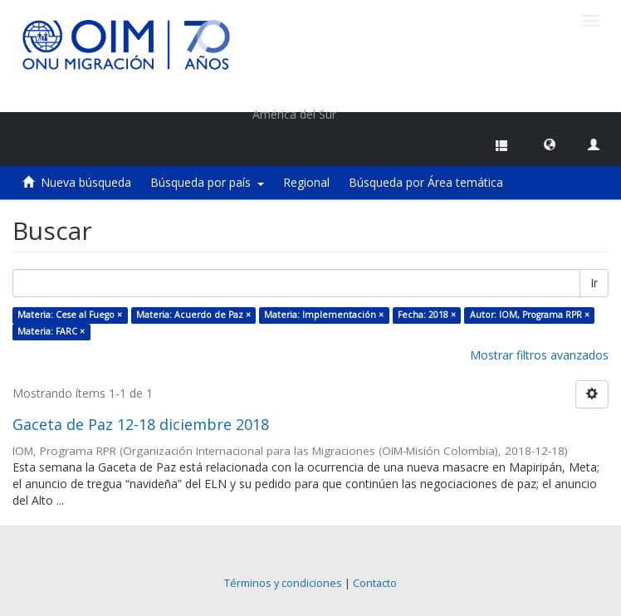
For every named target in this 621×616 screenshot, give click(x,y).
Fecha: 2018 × (427, 314)
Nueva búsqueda (86, 182)
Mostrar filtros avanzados (539, 355)
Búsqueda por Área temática (426, 182)
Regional (306, 182)
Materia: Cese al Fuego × (69, 314)
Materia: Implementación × (324, 314)
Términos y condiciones (283, 583)
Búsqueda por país (207, 182)
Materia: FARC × (51, 331)
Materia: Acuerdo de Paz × (193, 314)
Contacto (375, 583)
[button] (550, 144)
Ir (594, 283)
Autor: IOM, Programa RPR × (529, 314)
